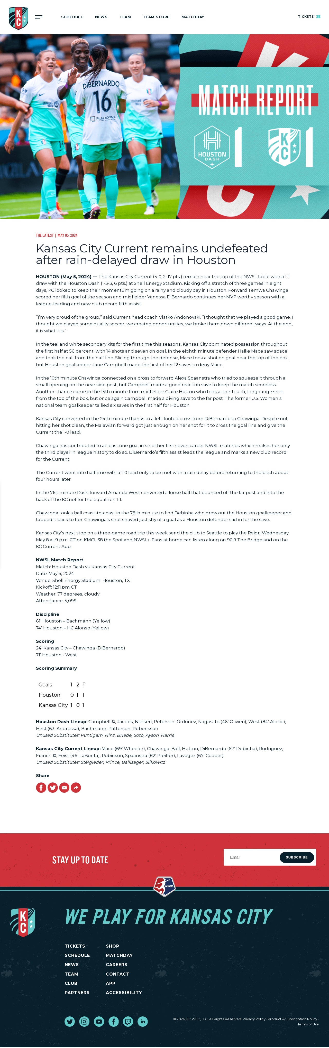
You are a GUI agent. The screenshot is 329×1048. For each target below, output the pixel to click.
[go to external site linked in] (143, 1022)
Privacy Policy (254, 1020)
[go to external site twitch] (128, 1022)
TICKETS (75, 946)
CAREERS (120, 965)
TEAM (71, 974)
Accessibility (127, 993)
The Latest (45, 235)
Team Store (156, 17)
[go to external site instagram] (84, 1022)
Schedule (72, 17)
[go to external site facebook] (113, 1022)
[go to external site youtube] (99, 1022)
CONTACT (121, 974)
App (114, 983)
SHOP (116, 946)
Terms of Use (308, 1025)
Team (125, 17)
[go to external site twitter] (70, 1022)
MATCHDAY (192, 17)
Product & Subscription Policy (292, 1020)
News (101, 17)
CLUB (71, 983)
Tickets (308, 16)
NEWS (72, 965)
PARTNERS (77, 993)
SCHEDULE (77, 955)
